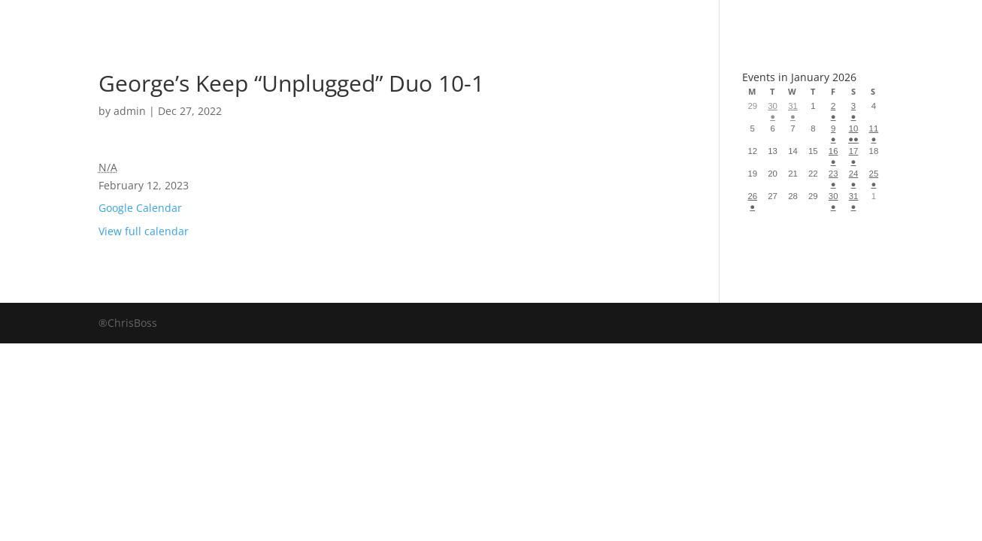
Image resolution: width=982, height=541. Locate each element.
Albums (437, 18)
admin (130, 111)
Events (627, 18)
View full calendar (144, 231)
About (534, 18)
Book (346, 18)
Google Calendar (140, 208)
